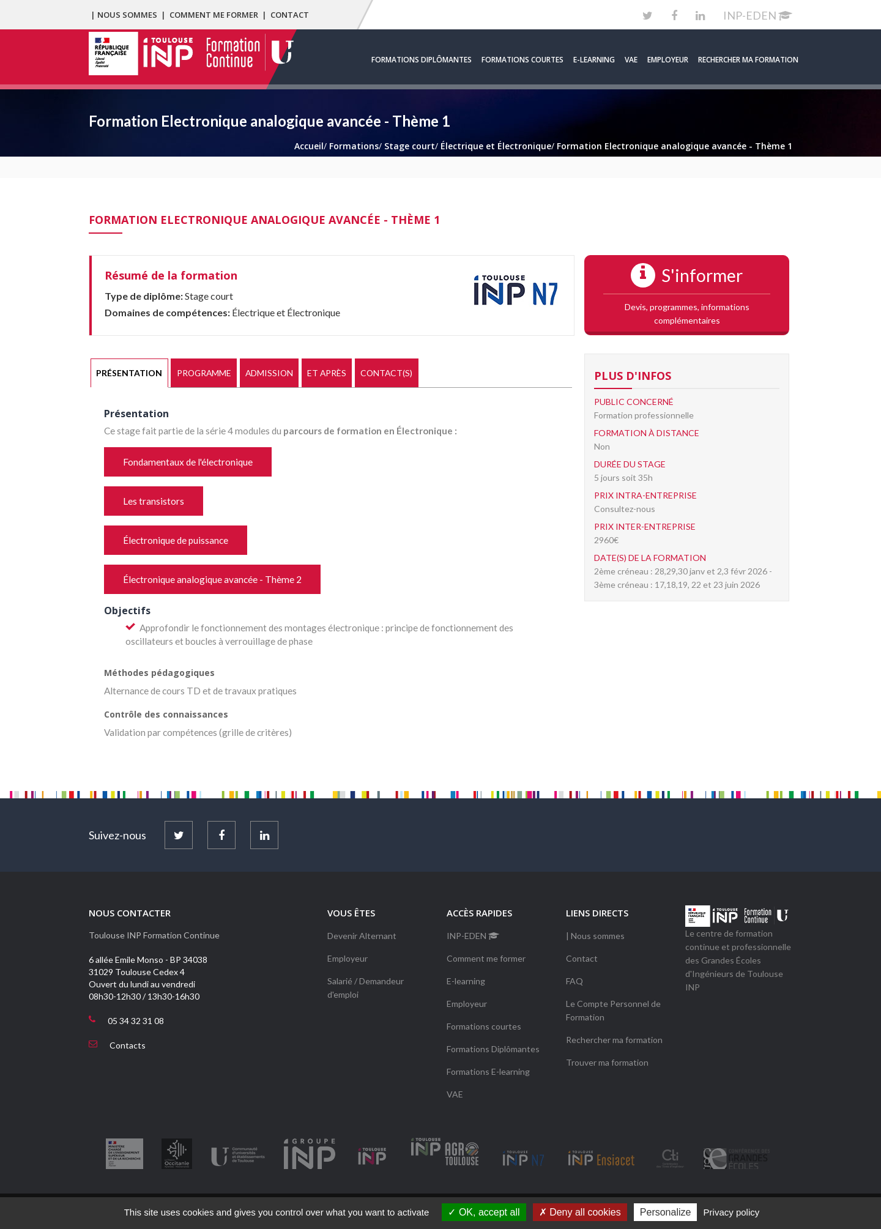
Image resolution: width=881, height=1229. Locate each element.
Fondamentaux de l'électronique (188, 461)
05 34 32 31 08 (136, 1021)
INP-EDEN (757, 15)
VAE (631, 59)
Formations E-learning (488, 1071)
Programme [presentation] (204, 373)
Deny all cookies (580, 1212)
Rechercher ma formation (748, 59)
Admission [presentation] (269, 373)
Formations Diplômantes (421, 59)
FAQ (574, 981)
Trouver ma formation (607, 1062)
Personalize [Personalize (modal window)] (665, 1212)
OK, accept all (483, 1212)
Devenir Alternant (361, 935)
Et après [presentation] (326, 373)
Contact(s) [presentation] (386, 373)
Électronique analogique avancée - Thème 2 (212, 579)
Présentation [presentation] (129, 373)
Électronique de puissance (175, 540)
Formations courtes (522, 59)
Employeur (667, 59)
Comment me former (213, 14)
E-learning (594, 59)
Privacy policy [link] (732, 1212)
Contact (289, 14)
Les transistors (153, 501)
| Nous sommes (124, 14)
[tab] (129, 373)
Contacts (128, 1045)
